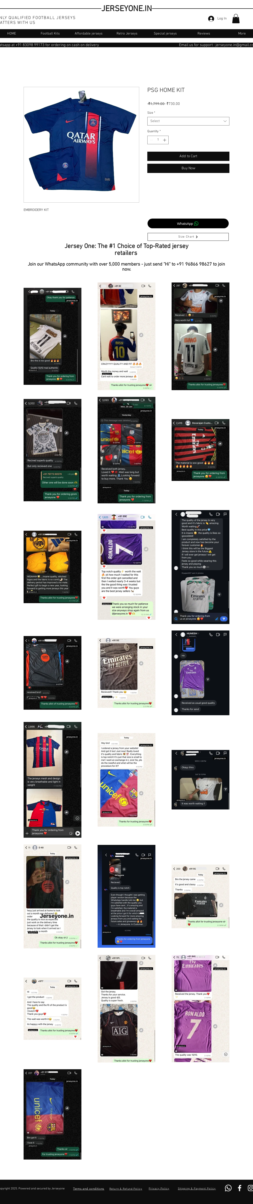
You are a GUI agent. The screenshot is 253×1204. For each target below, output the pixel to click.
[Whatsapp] (228, 1188)
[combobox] (188, 121)
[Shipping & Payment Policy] (197, 1188)
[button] (236, 18)
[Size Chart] (188, 237)
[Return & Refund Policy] (126, 1189)
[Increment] (165, 140)
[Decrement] (151, 140)
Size (151, 113)
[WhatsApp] (188, 223)
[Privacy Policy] (159, 1188)
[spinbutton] (158, 140)
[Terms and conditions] (88, 1189)
